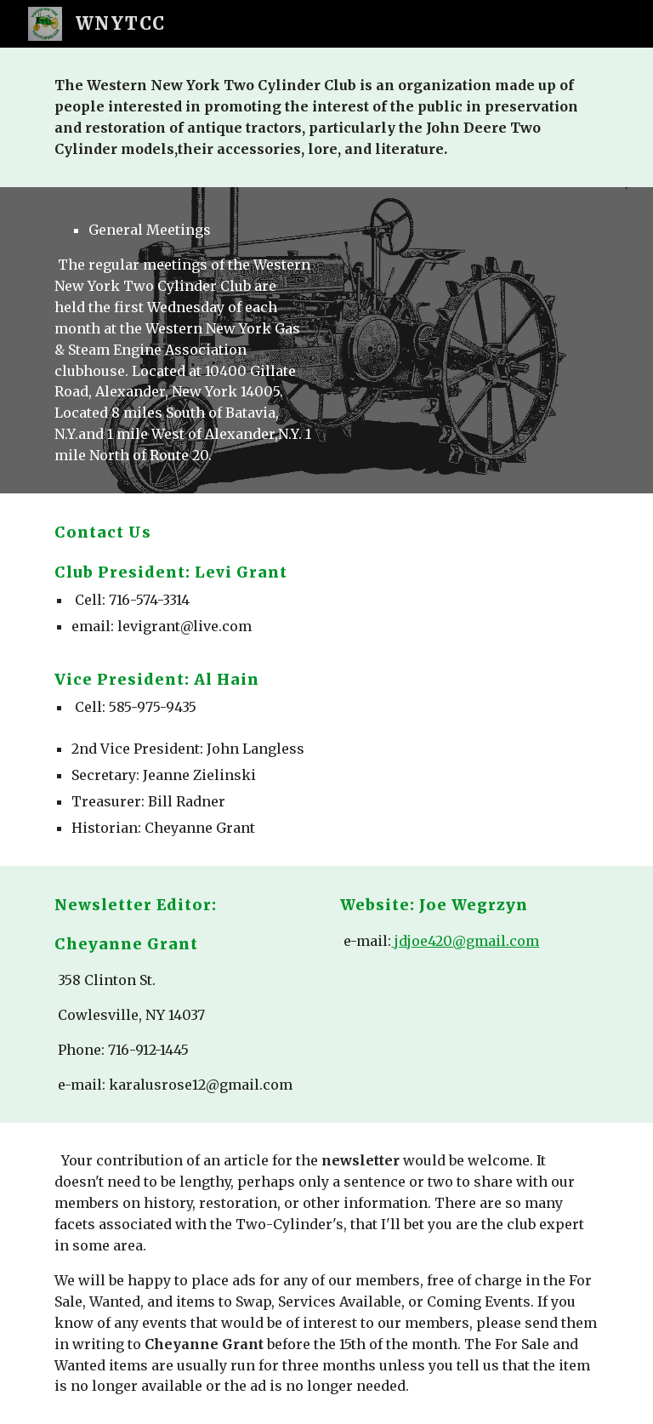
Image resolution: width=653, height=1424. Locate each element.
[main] (326, 117)
